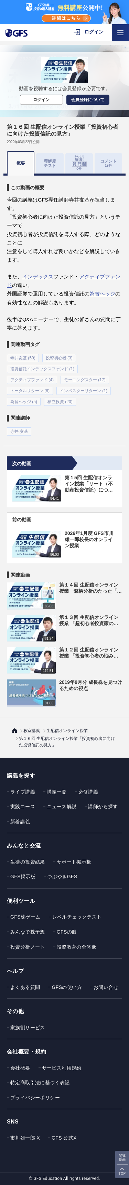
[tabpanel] (64, 306)
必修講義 (88, 792)
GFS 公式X (64, 1138)
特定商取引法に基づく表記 (40, 1082)
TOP (122, 1173)
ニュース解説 (61, 806)
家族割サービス (27, 1027)
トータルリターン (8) (30, 390)
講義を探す (21, 775)
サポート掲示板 (74, 862)
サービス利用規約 (62, 1068)
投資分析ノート (27, 947)
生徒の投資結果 (27, 862)
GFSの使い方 (67, 987)
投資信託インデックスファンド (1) (42, 369)
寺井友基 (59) (22, 358)
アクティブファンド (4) (32, 379)
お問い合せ (106, 987)
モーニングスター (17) (85, 379)
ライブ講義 (22, 792)
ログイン (41, 99)
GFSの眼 (67, 932)
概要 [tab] (21, 163)
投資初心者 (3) (59, 358)
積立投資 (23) (60, 401)
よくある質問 (25, 987)
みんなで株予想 (27, 932)
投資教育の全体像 (76, 947)
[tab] (79, 163)
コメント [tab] (108, 163)
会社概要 (20, 1068)
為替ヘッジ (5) (23, 401)
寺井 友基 (19, 431)
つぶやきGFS (62, 876)
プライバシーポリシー (35, 1097)
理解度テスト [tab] (50, 163)
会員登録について (87, 99)
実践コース (22, 806)
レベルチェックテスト (77, 917)
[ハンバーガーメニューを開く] (120, 32)
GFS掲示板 (22, 876)
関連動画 (122, 1157)
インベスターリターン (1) (83, 390)
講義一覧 (57, 792)
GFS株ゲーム (25, 917)
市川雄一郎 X (25, 1138)
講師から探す (103, 806)
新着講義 (20, 821)
